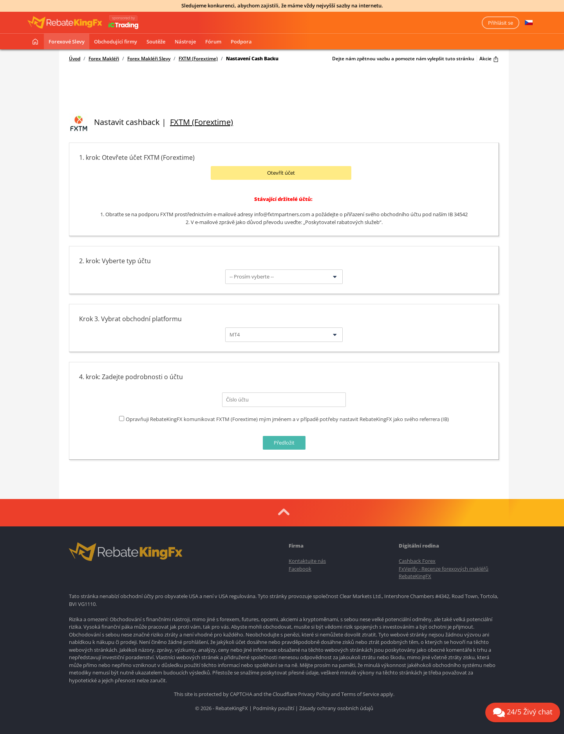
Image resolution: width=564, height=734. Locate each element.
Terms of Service (360, 694)
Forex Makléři (104, 59)
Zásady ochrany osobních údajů (336, 708)
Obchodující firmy (115, 41)
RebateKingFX (415, 576)
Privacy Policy (314, 694)
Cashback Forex (417, 560)
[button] (529, 22)
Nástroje (185, 41)
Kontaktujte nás (307, 560)
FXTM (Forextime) (198, 59)
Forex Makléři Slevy (148, 59)
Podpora (241, 41)
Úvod (74, 59)
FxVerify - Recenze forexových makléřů (443, 568)
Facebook (300, 568)
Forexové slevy (67, 41)
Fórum (213, 41)
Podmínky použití (273, 708)
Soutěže (155, 41)
